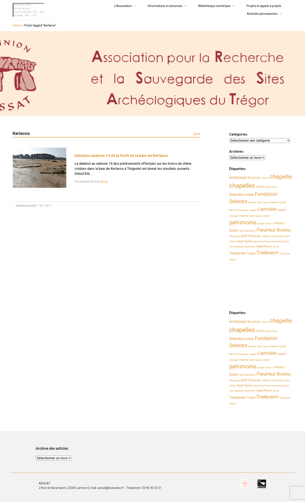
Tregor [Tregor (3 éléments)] (251, 253)
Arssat (104, 181)
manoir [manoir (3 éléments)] (243, 215)
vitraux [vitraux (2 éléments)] (232, 259)
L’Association (123, 6)
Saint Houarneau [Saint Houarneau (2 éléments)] (274, 241)
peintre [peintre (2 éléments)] (260, 223)
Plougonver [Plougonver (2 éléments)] (234, 236)
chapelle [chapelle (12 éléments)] (281, 176)
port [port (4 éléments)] (244, 236)
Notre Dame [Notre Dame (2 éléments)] (255, 216)
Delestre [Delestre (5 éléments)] (236, 194)
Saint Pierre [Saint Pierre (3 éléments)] (264, 246)
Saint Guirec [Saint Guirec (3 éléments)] (245, 241)
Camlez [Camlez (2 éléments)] (265, 178)
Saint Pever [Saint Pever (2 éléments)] (249, 246)
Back (197, 134)
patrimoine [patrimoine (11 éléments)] (242, 222)
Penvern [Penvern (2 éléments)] (269, 223)
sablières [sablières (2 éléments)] (266, 236)
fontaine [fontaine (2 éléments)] (252, 202)
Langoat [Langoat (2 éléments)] (253, 210)
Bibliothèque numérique (214, 6)
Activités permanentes (262, 13)
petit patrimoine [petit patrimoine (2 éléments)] (248, 230)
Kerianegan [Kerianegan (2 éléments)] (242, 210)
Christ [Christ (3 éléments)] (260, 186)
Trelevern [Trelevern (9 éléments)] (267, 253)
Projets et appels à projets (264, 6)
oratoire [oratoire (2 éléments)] (266, 216)
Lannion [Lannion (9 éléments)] (267, 209)
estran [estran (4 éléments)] (249, 195)
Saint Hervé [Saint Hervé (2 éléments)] (259, 241)
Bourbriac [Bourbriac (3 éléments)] (254, 177)
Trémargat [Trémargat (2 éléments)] (284, 253)
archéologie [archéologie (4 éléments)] (238, 178)
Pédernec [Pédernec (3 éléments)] (254, 236)
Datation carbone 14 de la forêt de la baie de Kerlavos (121, 155)
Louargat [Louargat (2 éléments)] (233, 216)
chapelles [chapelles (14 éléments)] (242, 185)
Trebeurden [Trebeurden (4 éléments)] (237, 253)
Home (17, 25)
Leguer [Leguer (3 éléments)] (282, 209)
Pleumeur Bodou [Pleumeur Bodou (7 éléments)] (273, 230)
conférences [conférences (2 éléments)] (271, 187)
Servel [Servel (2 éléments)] (276, 246)
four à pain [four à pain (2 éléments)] (262, 202)
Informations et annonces (165, 6)
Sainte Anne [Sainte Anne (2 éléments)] (278, 236)
